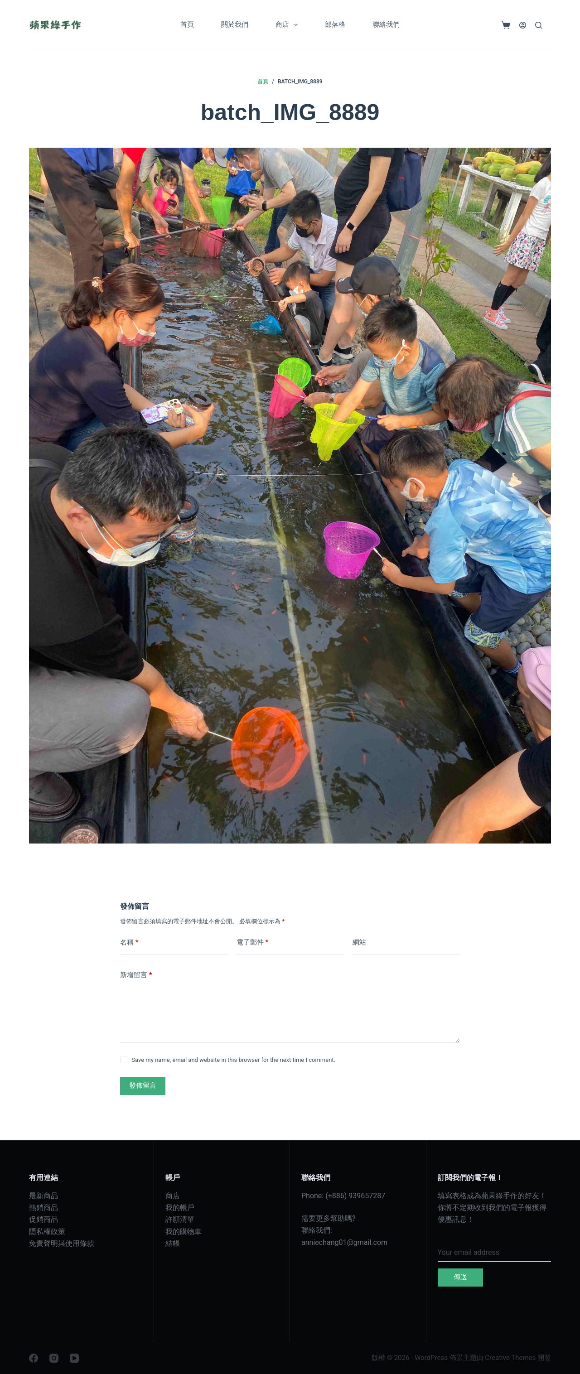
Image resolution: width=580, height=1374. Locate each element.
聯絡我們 (386, 24)
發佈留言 (142, 1085)
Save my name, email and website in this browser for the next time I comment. (233, 1059)
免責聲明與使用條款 (61, 1243)
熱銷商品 (43, 1207)
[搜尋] (538, 25)
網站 (359, 942)
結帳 (172, 1243)
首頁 (187, 24)
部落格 (335, 24)
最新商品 (43, 1195)
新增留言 (136, 975)
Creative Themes (510, 1358)
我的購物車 (183, 1231)
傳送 (460, 1277)
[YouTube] (74, 1358)
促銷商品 (43, 1219)
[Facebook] (33, 1358)
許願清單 (179, 1219)
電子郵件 (253, 942)
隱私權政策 (47, 1231)
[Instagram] (53, 1358)
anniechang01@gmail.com (344, 1242)
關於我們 (234, 24)
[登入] (522, 25)
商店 (288, 24)
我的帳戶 (179, 1207)
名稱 (129, 942)
